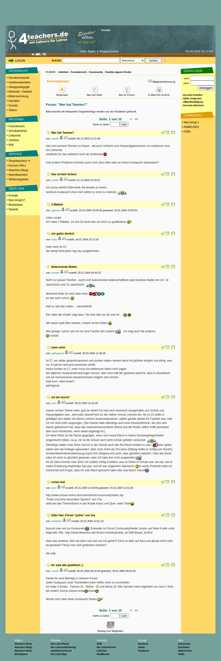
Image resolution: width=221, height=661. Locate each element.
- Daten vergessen (192, 98)
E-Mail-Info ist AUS (159, 93)
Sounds (13, 105)
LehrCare (102, 650)
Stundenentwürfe (19, 77)
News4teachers (18, 174)
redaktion (56, 521)
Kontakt (13, 195)
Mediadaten (16, 204)
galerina (55, 210)
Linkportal (15, 135)
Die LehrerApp (59, 654)
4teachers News (23, 650)
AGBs (181, 654)
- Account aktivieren (193, 105)
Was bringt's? (17, 200)
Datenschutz (185, 650)
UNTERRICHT (18, 70)
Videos (13, 110)
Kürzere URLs (17, 165)
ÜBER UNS (16, 188)
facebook (143, 644)
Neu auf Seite (94, 93)
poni (53, 403)
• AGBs (186, 131)
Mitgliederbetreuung (164, 81)
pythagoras (57, 353)
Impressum (184, 644)
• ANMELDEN (190, 127)
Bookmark (62, 93)
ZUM (99, 644)
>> (135, 119)
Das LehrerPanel (60, 644)
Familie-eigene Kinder (118, 72)
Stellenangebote (19, 179)
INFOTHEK (16, 119)
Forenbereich (17, 126)
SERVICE (15, 154)
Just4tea (14, 140)
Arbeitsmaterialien (20, 82)
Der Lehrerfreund (106, 647)
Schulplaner (21, 654)
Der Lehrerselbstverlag (63, 647)
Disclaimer (184, 647)
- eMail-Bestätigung (192, 102)
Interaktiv (14, 101)
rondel (55, 138)
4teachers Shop (23, 644)
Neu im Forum (127, 93)
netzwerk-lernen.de (61, 650)
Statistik (13, 209)
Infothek (63, 72)
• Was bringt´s (190, 122)
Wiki (11, 144)
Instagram (143, 650)
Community (96, 72)
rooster (55, 272)
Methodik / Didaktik (20, 91)
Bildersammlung (18, 96)
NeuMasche (103, 654)
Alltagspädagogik (19, 87)
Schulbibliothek (18, 131)
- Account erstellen (192, 95)
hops (54, 239)
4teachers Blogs (18, 170)
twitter (141, 647)
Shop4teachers (19, 161)
